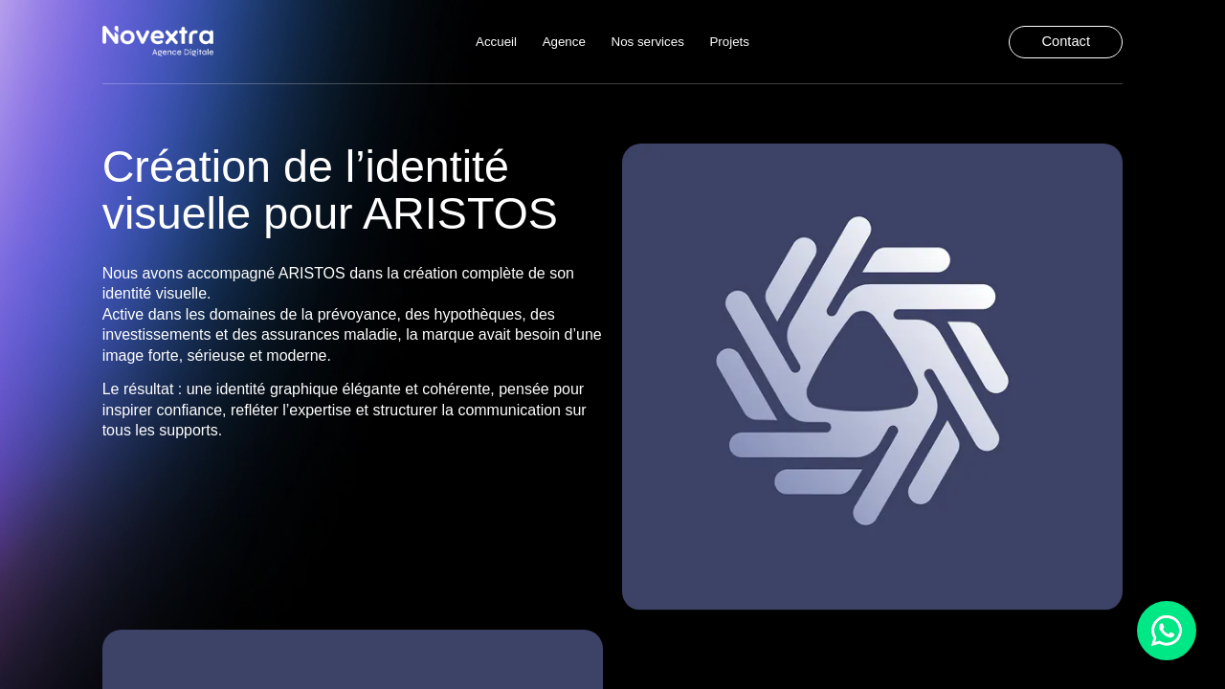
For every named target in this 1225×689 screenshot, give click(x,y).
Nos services (648, 40)
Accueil (496, 40)
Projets (728, 40)
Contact (1065, 41)
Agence (564, 40)
